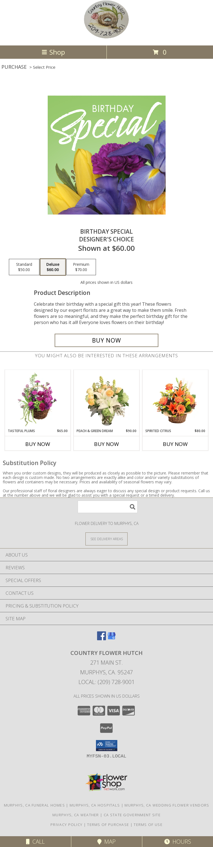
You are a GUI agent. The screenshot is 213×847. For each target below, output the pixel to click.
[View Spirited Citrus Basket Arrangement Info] (175, 399)
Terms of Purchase (108, 824)
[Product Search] (108, 507)
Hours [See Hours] (177, 841)
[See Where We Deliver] (106, 538)
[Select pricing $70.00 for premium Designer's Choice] (81, 267)
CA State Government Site (132, 814)
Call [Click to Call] (35, 841)
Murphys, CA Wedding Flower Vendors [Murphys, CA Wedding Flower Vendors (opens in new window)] (167, 805)
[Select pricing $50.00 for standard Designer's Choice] (24, 267)
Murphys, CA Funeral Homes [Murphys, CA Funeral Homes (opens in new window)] (34, 805)
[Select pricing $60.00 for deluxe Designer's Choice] (52, 267)
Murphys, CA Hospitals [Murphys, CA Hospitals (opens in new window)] (95, 805)
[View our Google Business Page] (111, 638)
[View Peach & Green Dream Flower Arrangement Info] (106, 399)
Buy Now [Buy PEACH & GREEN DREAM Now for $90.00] (106, 444)
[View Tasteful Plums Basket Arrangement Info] (38, 399)
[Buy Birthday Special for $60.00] (106, 340)
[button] (106, 745)
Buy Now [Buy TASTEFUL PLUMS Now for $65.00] (37, 444)
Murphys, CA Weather (75, 814)
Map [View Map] (106, 841)
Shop (53, 52)
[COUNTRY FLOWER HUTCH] (106, 37)
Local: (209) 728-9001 (106, 682)
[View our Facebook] (101, 638)
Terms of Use (148, 824)
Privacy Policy (66, 824)
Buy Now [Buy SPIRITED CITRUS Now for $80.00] (175, 444)
